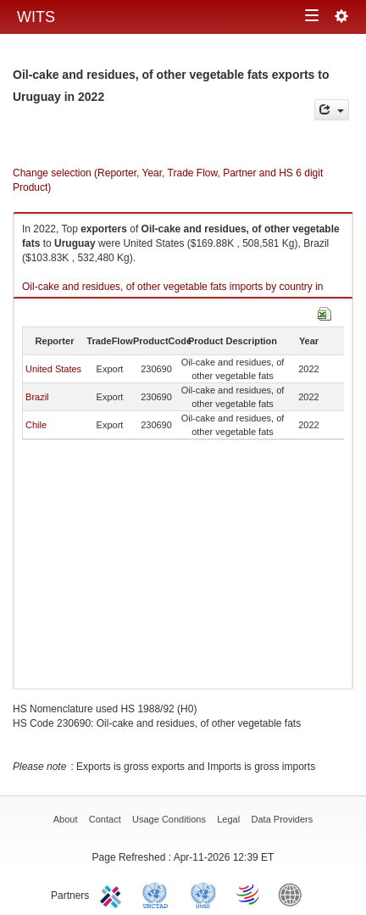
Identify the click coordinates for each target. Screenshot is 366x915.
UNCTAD (158, 894)
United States (53, 369)
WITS (36, 16)
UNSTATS (203, 894)
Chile (36, 425)
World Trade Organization (249, 894)
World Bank (294, 894)
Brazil (37, 397)
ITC (113, 894)
